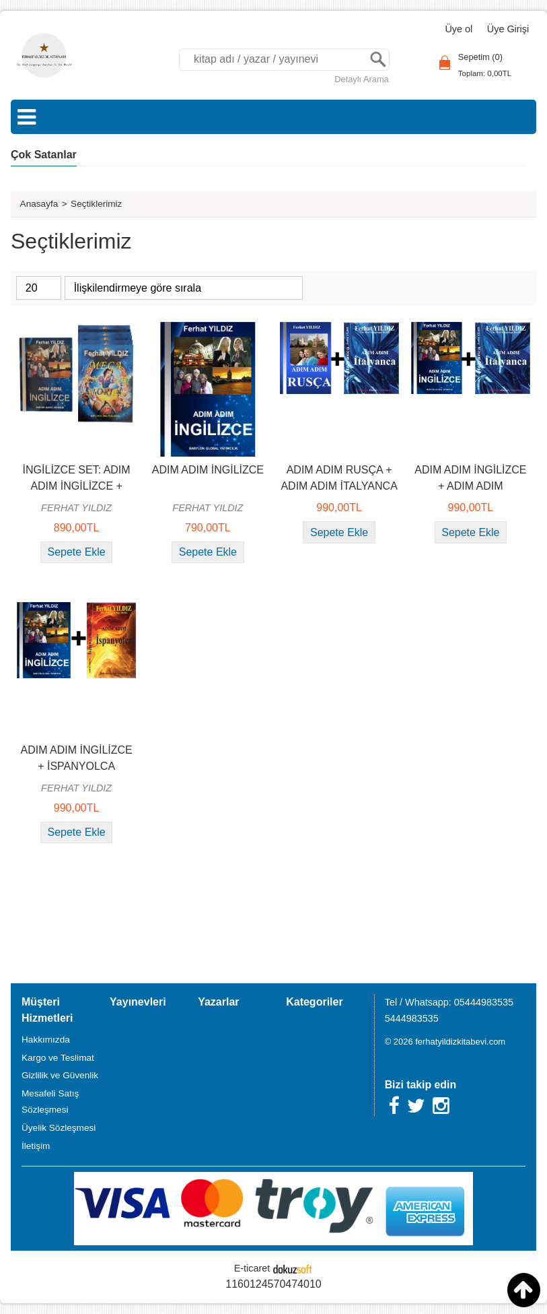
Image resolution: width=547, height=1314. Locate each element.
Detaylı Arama (361, 79)
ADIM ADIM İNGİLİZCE (208, 469)
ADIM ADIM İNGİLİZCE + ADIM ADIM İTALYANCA (470, 486)
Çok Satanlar (44, 154)
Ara (378, 59)
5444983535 (412, 1018)
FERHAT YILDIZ (76, 507)
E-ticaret (252, 1268)
